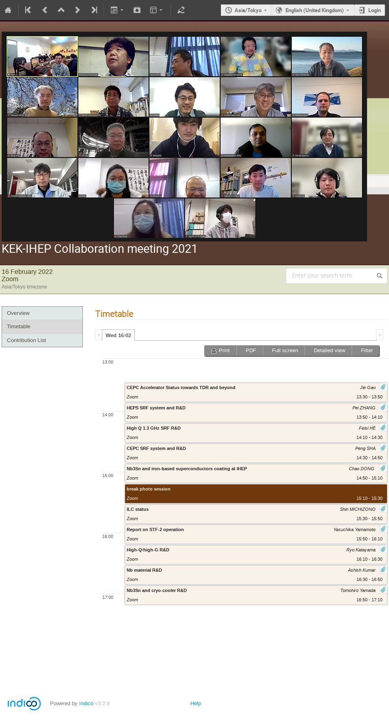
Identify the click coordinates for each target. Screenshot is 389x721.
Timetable (18, 326)
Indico (86, 703)
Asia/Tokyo (248, 10)
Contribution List (26, 340)
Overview (18, 313)
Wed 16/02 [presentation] (118, 335)
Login (374, 10)
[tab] (118, 335)
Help (195, 703)
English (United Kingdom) (314, 10)
